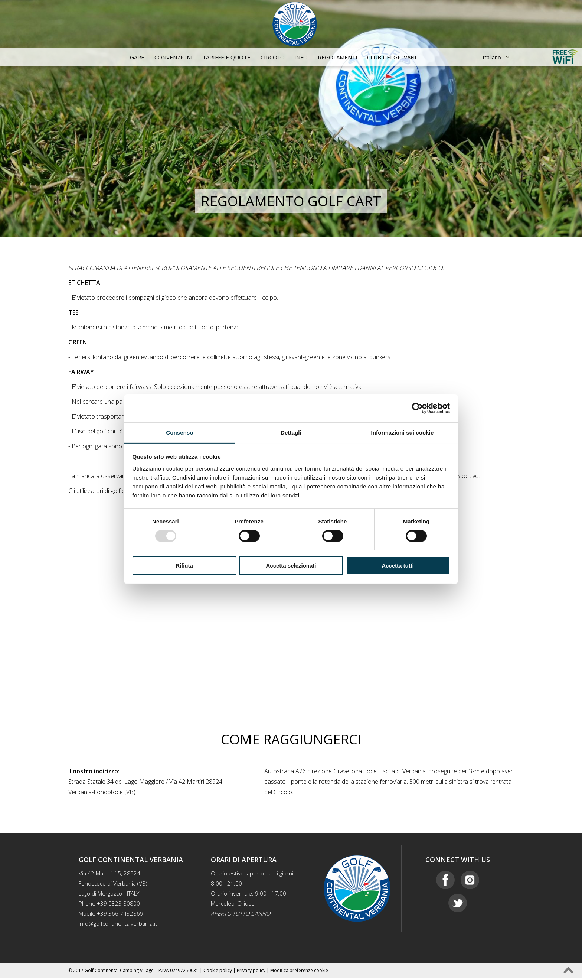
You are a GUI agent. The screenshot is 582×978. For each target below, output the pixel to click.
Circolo (273, 57)
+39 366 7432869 (120, 913)
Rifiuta (184, 565)
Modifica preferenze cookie (299, 970)
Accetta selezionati (291, 565)
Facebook (445, 880)
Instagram (470, 880)
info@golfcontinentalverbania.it (118, 923)
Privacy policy (251, 970)
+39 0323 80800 (118, 903)
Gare (137, 57)
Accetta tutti (398, 565)
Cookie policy (217, 970)
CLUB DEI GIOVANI (391, 57)
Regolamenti (337, 57)
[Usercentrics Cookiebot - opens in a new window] (417, 408)
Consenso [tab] (179, 432)
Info (301, 57)
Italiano (492, 57)
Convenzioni (173, 57)
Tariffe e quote (226, 57)
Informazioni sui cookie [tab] (402, 432)
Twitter (457, 903)
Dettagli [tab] (291, 432)
